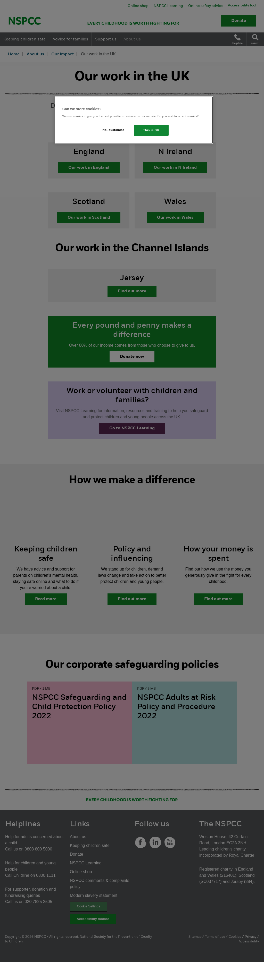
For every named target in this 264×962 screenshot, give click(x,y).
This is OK (151, 130)
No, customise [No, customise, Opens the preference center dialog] (114, 129)
